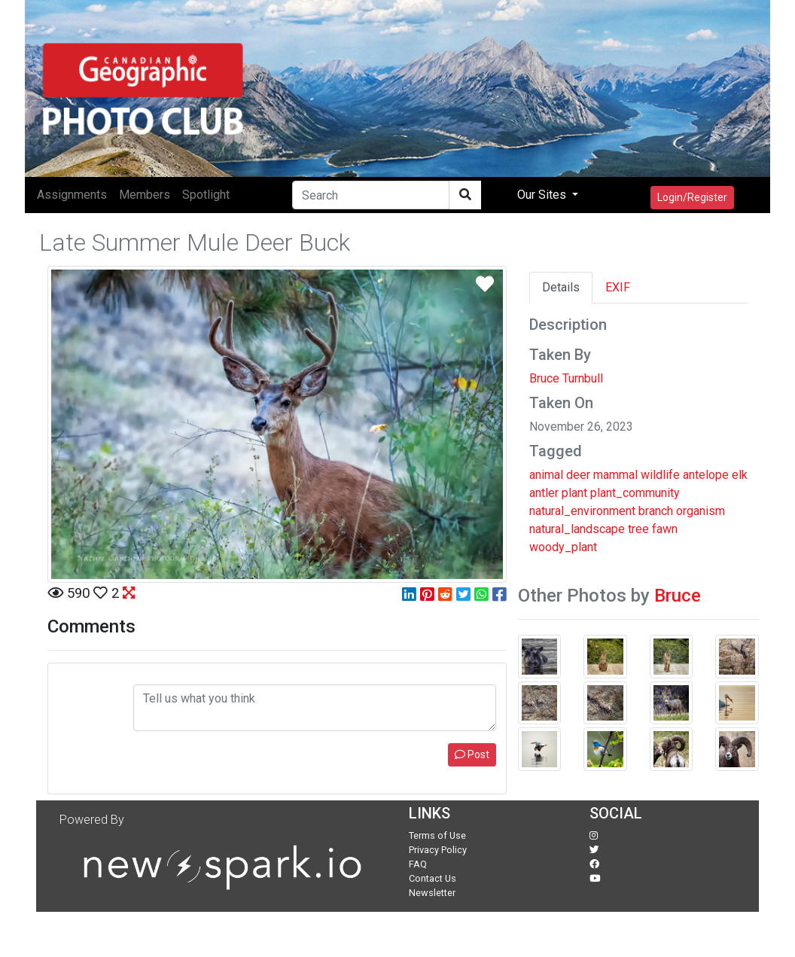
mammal (615, 475)
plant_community (635, 493)
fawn (665, 529)
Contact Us (432, 878)
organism (700, 511)
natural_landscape (577, 529)
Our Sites (543, 194)
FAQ (418, 864)
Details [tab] (561, 287)
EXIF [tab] (617, 287)
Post (472, 754)
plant (574, 493)
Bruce (677, 595)
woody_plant (563, 547)
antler (544, 493)
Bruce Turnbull (566, 378)
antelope (706, 475)
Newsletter (432, 892)
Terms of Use (437, 835)
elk (740, 475)
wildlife (660, 475)
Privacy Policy (438, 849)
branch (655, 511)
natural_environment (582, 511)
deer (578, 475)
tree (638, 529)
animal (546, 475)
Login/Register (692, 197)
